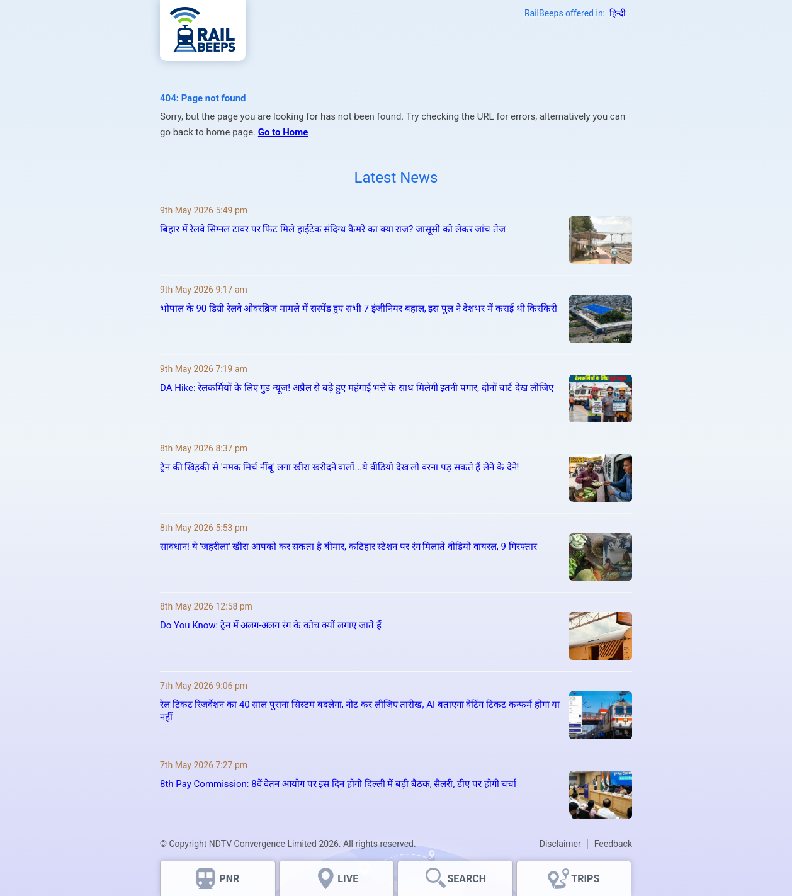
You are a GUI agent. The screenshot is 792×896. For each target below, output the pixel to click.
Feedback (613, 844)
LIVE (347, 879)
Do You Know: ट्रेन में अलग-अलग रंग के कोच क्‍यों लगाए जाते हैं (271, 625)
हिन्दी (617, 13)
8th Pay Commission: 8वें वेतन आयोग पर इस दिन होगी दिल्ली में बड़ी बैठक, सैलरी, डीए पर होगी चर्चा (338, 784)
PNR (229, 879)
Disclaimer (560, 844)
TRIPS (585, 879)
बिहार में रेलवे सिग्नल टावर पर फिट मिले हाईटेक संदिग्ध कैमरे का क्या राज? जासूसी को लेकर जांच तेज (333, 229)
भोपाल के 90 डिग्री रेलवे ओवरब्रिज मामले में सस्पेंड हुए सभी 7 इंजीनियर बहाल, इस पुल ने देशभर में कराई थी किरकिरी (358, 308)
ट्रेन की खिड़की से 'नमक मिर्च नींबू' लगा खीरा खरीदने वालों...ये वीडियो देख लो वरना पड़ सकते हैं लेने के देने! (339, 467)
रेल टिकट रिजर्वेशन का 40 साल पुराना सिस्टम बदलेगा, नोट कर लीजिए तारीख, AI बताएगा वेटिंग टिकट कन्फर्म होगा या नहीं (360, 711)
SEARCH (466, 879)
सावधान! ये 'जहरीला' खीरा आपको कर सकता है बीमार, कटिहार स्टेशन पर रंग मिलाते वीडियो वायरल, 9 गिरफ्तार (349, 546)
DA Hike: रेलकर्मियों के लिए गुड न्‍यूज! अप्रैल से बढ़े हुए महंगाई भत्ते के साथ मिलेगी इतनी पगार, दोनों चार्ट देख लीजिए (356, 388)
